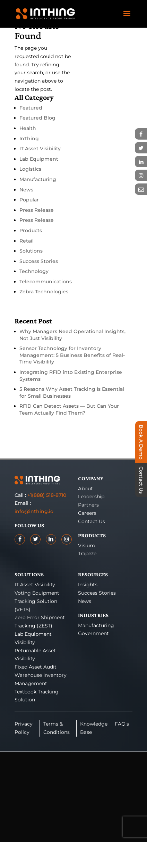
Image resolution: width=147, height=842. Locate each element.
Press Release (36, 210)
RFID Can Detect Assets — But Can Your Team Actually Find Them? (69, 409)
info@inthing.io (34, 511)
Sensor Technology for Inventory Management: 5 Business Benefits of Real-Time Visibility (72, 355)
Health (27, 128)
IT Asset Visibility (40, 148)
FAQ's (122, 724)
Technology (34, 271)
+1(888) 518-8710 (46, 495)
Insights (87, 584)
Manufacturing (37, 179)
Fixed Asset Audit (36, 667)
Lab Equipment (38, 159)
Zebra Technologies (43, 291)
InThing (29, 138)
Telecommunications (45, 281)
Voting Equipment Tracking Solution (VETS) (37, 601)
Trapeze (87, 553)
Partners (88, 505)
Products (30, 230)
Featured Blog (37, 118)
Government (93, 633)
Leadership (91, 496)
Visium (86, 545)
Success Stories (38, 261)
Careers (87, 513)
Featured (30, 108)
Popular (29, 200)
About (85, 488)
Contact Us (91, 521)
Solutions (31, 251)
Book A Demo (141, 442)
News (26, 190)
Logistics (30, 169)
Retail (26, 241)
